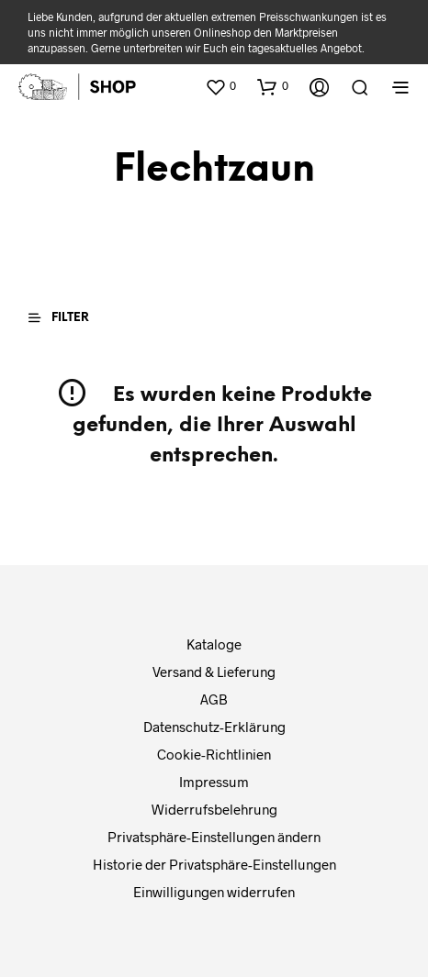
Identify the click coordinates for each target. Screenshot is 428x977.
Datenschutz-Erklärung (214, 726)
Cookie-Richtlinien (214, 754)
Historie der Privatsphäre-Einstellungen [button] (214, 864)
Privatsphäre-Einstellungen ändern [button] (214, 836)
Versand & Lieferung (214, 671)
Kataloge (214, 644)
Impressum (214, 781)
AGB (214, 699)
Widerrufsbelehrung (214, 809)
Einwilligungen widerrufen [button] (214, 891)
